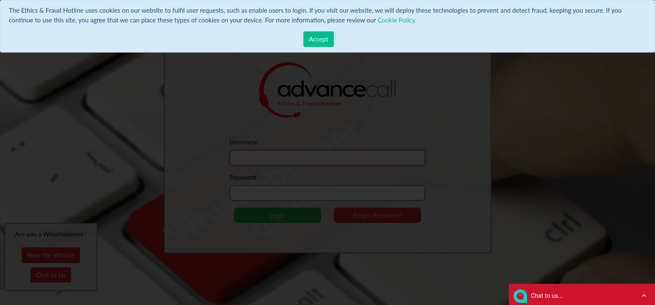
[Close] (318, 39)
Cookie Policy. (396, 20)
